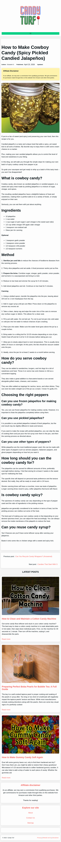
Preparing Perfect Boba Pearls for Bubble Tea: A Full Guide (29, 687)
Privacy (39, 837)
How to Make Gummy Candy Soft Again (22, 757)
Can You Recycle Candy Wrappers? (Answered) (33, 556)
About (30, 813)
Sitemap (30, 823)
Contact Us (30, 818)
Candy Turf (10, 837)
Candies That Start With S (47, 564)
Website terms (47, 837)
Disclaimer (55, 837)
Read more (6, 639)
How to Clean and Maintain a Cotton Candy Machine (29, 619)
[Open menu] (30, 33)
